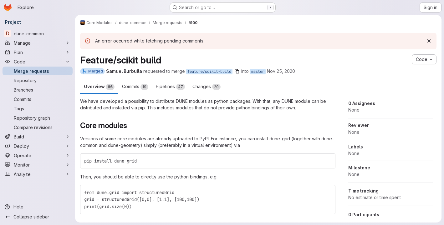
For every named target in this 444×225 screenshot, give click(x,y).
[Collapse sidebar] (38, 216)
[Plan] (38, 52)
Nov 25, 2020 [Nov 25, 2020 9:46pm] (281, 71)
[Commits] (38, 99)
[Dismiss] (429, 41)
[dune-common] (38, 33)
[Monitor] (38, 164)
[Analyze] (38, 174)
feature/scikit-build (209, 71)
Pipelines (170, 87)
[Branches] (38, 89)
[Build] (38, 136)
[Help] (38, 206)
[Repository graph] (38, 117)
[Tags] (38, 108)
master (257, 71)
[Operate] (38, 155)
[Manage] (38, 42)
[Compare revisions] (38, 127)
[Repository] (38, 80)
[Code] (38, 61)
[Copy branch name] (237, 71)
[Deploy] (38, 146)
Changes (206, 87)
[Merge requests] (38, 71)
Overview (99, 87)
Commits (135, 87)
